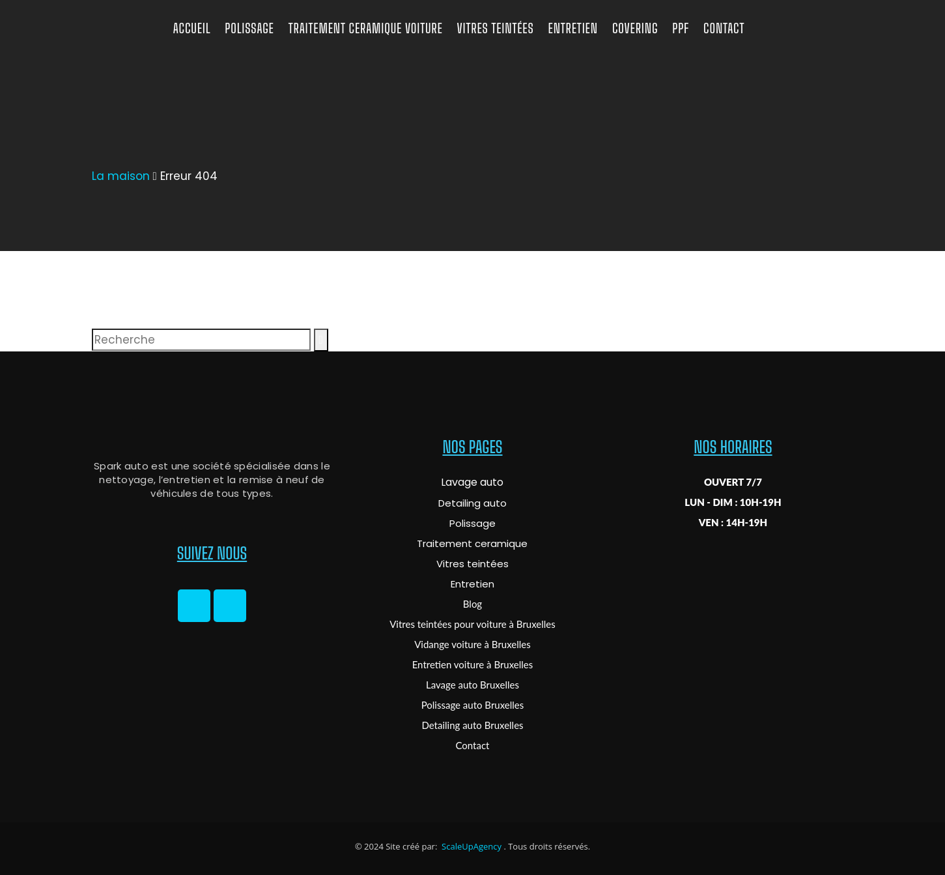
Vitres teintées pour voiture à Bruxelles (472, 624)
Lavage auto (472, 482)
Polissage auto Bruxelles (472, 705)
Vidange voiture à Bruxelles (472, 644)
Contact (472, 745)
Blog (472, 604)
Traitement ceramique (472, 543)
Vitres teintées (472, 564)
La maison (121, 176)
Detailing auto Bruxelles (472, 725)
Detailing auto (472, 503)
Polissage (472, 523)
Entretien (472, 584)
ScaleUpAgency (470, 846)
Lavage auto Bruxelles (472, 684)
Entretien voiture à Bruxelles (472, 664)
